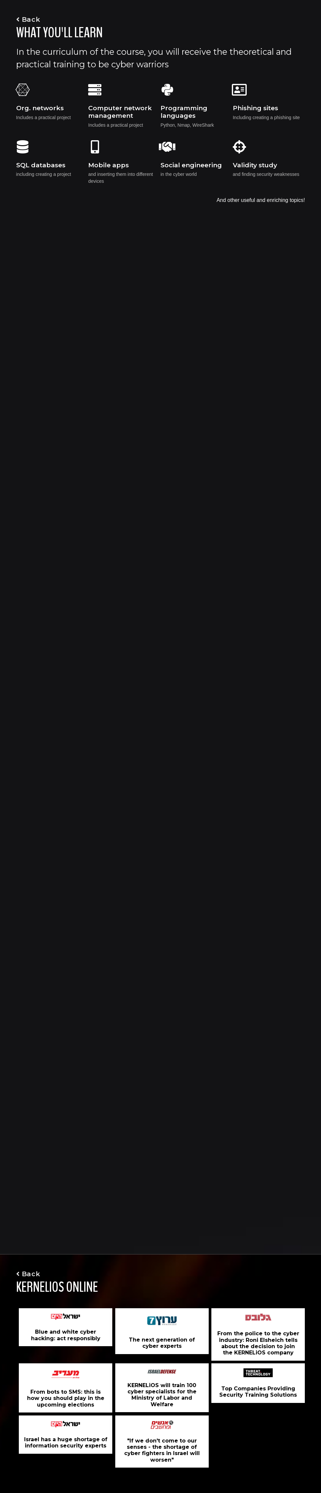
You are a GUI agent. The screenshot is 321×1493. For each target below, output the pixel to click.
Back (28, 19)
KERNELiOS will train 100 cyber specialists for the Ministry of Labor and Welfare (161, 1395)
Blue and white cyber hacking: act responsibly (65, 1335)
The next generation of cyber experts (162, 1343)
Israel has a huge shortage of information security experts (65, 1442)
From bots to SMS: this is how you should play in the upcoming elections (65, 1398)
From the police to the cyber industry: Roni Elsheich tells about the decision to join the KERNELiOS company (258, 1343)
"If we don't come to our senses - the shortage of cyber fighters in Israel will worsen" (162, 1450)
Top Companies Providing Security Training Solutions (258, 1391)
